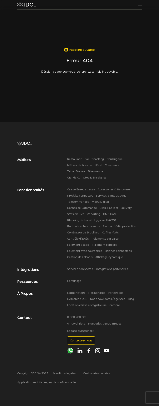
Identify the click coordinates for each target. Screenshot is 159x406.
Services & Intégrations (111, 195)
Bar (86, 159)
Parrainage (74, 281)
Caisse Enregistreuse (81, 189)
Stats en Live (75, 214)
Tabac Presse (76, 171)
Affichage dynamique (109, 257)
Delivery (126, 208)
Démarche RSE (77, 299)
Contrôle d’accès (78, 238)
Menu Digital (100, 201)
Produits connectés (80, 195)
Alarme (107, 226)
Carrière (114, 305)
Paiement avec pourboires (84, 251)
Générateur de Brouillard (83, 232)
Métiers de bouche (79, 165)
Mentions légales (64, 373)
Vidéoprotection (125, 226)
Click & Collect (108, 208)
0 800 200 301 (76, 317)
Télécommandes (78, 201)
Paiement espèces (104, 245)
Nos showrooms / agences (107, 299)
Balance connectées (118, 251)
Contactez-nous (81, 340)
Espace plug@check (80, 331)
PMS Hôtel (110, 214)
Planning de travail (79, 220)
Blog (131, 299)
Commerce (112, 165)
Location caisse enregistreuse (87, 305)
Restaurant (74, 159)
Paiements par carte (105, 238)
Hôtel (98, 165)
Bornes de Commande (82, 208)
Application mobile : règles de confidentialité (46, 382)
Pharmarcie (95, 171)
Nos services (96, 293)
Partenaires (115, 293)
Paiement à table (78, 245)
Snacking (98, 159)
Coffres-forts (110, 232)
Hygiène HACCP (105, 220)
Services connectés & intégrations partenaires (97, 269)
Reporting (93, 214)
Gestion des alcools (80, 257)
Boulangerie (114, 159)
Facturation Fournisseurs (83, 226)
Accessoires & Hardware (114, 189)
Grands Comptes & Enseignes (87, 177)
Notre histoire (76, 293)
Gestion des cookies (96, 373)
